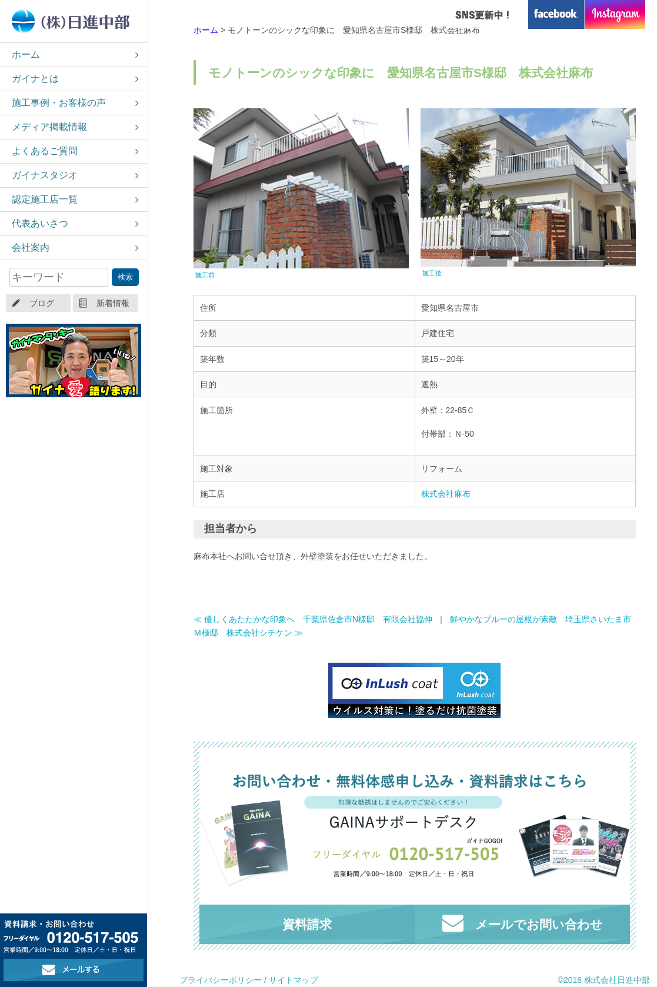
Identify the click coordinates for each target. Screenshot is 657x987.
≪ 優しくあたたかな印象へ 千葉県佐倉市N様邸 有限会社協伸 (313, 619)
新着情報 (112, 303)
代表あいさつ (40, 223)
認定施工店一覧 (45, 199)
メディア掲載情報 (49, 127)
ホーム (26, 54)
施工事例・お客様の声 (59, 103)
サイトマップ (293, 980)
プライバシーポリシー (220, 980)
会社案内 (30, 247)
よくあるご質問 (45, 151)
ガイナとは (35, 79)
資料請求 (307, 924)
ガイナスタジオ (45, 175)
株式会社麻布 (446, 494)
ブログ (41, 303)
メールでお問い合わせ (522, 923)
